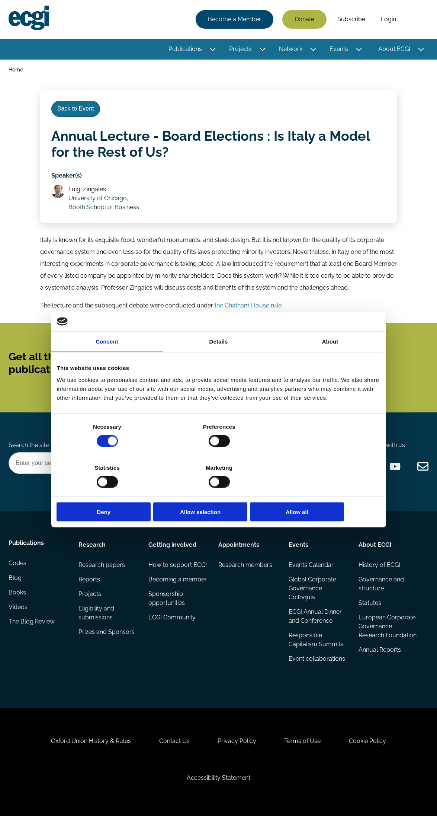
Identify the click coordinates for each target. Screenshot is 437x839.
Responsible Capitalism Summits (315, 654)
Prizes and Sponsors (107, 646)
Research (92, 557)
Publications (185, 49)
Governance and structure (381, 598)
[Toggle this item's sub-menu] (212, 49)
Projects (240, 49)
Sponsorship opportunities (167, 630)
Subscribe (351, 19)
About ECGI (394, 49)
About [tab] (330, 362)
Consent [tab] (107, 362)
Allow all (327, 491)
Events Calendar (310, 578)
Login (388, 19)
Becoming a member (165, 607)
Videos (18, 622)
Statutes (369, 617)
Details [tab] (218, 362)
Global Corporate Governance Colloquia (312, 602)
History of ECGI (379, 578)
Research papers (102, 578)
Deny (110, 491)
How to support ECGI (170, 583)
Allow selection (218, 491)
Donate (304, 19)
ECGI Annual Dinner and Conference (314, 630)
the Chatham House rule (248, 311)
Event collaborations (316, 673)
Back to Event (76, 111)
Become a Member (234, 19)
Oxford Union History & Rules (88, 759)
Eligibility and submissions (97, 627)
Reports (89, 593)
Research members (245, 578)
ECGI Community (172, 649)
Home (16, 70)
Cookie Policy (370, 759)
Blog (15, 593)
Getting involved (173, 557)
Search (416, 19)
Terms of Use (304, 759)
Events (338, 49)
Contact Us (172, 759)
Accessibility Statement (218, 798)
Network (290, 49)
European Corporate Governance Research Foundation (386, 645)
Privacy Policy (237, 759)
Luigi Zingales (88, 193)
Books (17, 608)
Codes (18, 578)
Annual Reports (379, 673)
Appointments (238, 557)
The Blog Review (32, 637)
